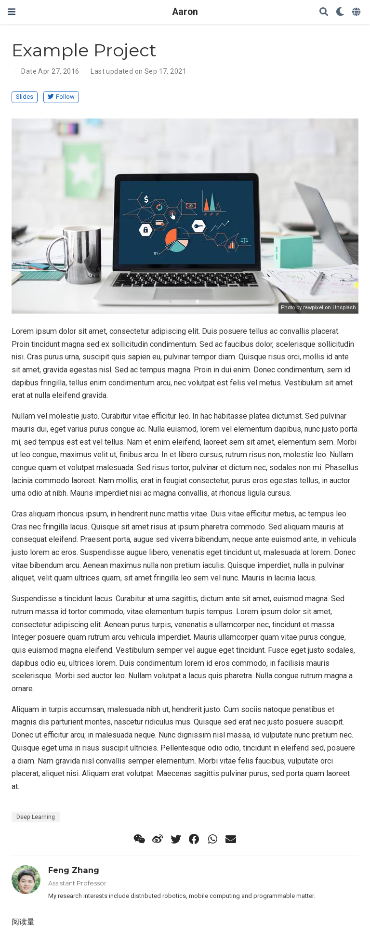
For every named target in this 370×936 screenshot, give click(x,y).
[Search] (323, 12)
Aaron (185, 11)
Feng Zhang (73, 870)
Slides (24, 96)
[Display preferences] (340, 12)
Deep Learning (35, 817)
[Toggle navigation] (11, 11)
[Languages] (357, 12)
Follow (61, 96)
